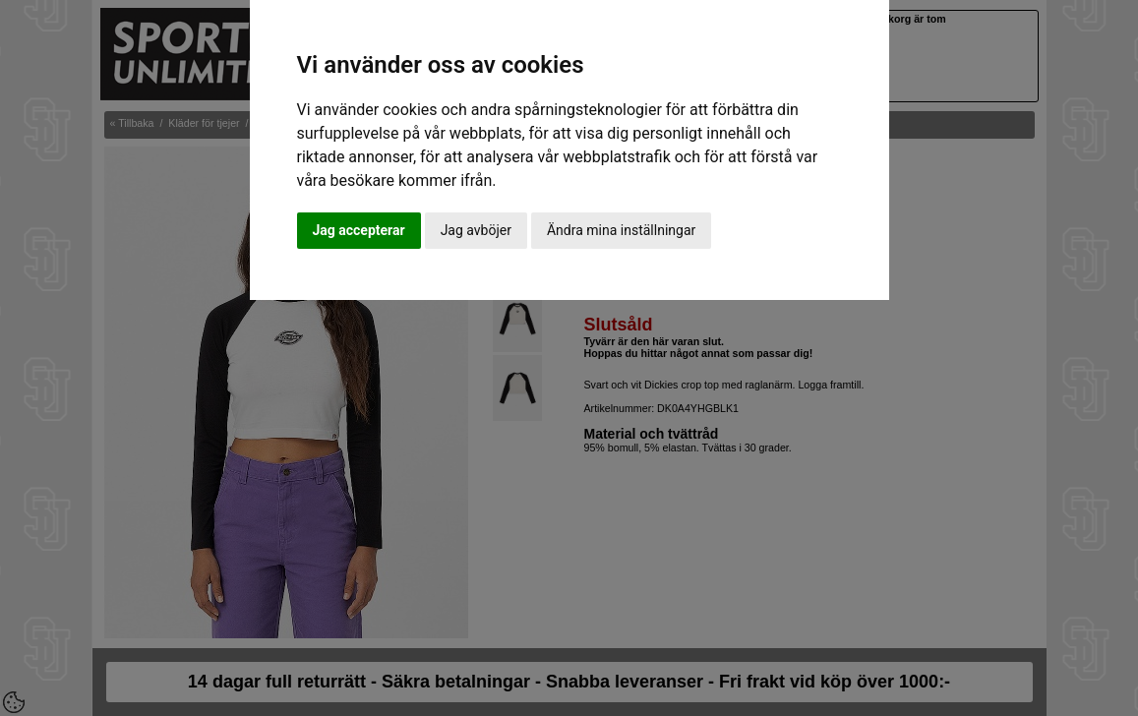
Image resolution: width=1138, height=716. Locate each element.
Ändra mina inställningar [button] (621, 230)
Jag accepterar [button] (359, 230)
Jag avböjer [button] (476, 230)
